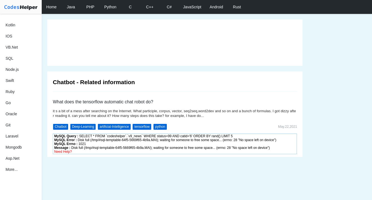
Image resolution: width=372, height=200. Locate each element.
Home (51, 7)
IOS (9, 36)
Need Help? (63, 152)
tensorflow (142, 127)
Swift (10, 80)
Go (8, 103)
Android (216, 7)
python (160, 127)
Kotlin (10, 25)
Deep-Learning (83, 127)
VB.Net (12, 47)
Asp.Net (12, 158)
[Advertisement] (175, 42)
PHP (90, 7)
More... (12, 169)
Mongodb (14, 147)
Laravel (12, 136)
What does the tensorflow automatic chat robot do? (103, 101)
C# (169, 7)
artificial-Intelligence (114, 127)
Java (71, 7)
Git (8, 125)
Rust (237, 7)
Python (110, 7)
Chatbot (60, 127)
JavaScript (192, 7)
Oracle (11, 114)
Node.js (12, 69)
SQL (9, 58)
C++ (149, 7)
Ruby (10, 91)
